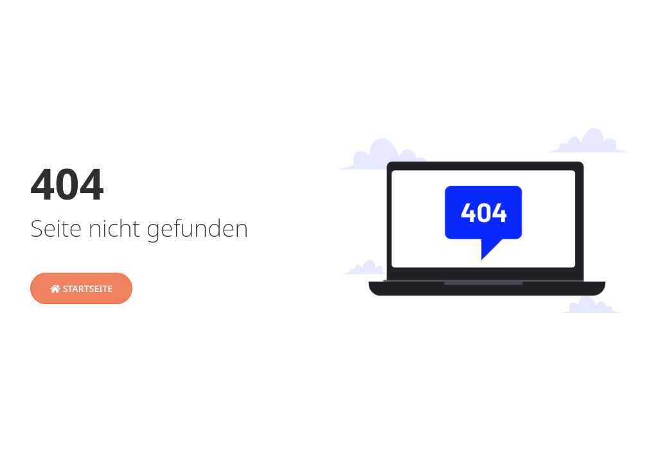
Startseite (81, 288)
